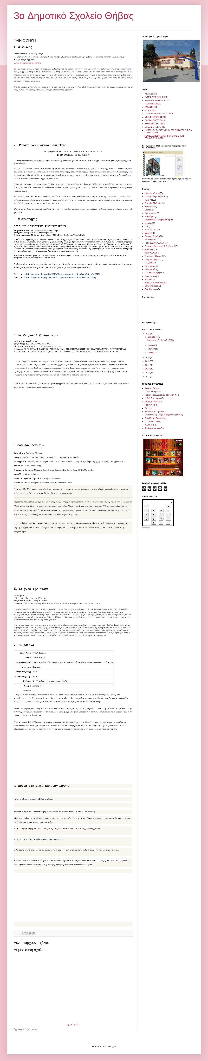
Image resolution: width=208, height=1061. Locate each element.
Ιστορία (148, 223)
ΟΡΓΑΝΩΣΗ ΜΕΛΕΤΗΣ (155, 127)
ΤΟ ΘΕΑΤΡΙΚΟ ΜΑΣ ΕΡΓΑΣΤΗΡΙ (159, 114)
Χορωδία (148, 279)
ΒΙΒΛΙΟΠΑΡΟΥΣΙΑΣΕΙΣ (155, 283)
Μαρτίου (151, 349)
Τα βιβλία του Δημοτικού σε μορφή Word (162, 395)
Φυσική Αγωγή (151, 253)
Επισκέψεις (149, 216)
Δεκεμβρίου (153, 337)
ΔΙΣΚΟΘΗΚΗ (150, 110)
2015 (147, 361)
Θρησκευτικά (150, 276)
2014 (147, 365)
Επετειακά (149, 249)
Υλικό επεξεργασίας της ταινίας (27, 63)
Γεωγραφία (149, 263)
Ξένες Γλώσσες (151, 286)
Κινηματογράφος (152, 259)
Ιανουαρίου (153, 353)
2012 (147, 372)
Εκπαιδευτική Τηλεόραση (155, 411)
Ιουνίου (151, 345)
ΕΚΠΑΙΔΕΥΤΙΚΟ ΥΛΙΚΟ (155, 123)
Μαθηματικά (150, 269)
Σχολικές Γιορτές (152, 236)
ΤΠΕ (147, 226)
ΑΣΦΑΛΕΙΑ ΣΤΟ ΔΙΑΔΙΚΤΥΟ (157, 100)
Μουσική (148, 233)
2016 (147, 357)
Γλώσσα (148, 200)
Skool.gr (148, 408)
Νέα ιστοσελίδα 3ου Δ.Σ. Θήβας (160, 340)
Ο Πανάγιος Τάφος (153, 421)
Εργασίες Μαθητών (153, 203)
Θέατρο (148, 210)
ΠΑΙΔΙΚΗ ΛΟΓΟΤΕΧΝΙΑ (155, 120)
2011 (147, 376)
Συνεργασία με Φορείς (154, 196)
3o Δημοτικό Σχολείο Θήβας (74, 15)
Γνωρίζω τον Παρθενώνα (155, 418)
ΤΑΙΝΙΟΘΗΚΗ (151, 107)
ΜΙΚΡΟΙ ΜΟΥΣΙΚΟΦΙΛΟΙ (155, 117)
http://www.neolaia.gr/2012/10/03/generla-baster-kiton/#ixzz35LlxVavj (61, 277)
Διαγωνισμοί (150, 266)
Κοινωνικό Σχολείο (153, 392)
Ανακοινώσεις (150, 230)
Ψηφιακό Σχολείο (152, 388)
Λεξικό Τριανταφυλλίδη (154, 398)
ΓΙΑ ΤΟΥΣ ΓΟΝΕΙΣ (153, 104)
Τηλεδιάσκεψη (151, 289)
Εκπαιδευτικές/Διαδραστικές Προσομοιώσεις (164, 415)
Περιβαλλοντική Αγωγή (154, 243)
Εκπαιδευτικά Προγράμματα (157, 220)
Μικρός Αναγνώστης (153, 401)
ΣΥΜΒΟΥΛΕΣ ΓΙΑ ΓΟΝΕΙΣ (156, 97)
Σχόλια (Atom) (31, 1029)
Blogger (112, 1046)
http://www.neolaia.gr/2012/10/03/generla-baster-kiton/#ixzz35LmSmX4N (63, 274)
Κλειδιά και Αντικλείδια (154, 428)
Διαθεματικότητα (152, 193)
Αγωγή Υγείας (150, 213)
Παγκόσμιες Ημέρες (153, 256)
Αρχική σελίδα (73, 1024)
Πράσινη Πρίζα (151, 405)
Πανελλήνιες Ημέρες (153, 273)
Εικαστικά (149, 206)
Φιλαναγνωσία (151, 240)
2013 (147, 369)
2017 (147, 334)
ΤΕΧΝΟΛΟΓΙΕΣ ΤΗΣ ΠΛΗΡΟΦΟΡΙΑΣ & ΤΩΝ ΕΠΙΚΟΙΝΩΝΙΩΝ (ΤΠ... (164, 137)
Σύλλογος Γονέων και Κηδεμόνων (159, 246)
